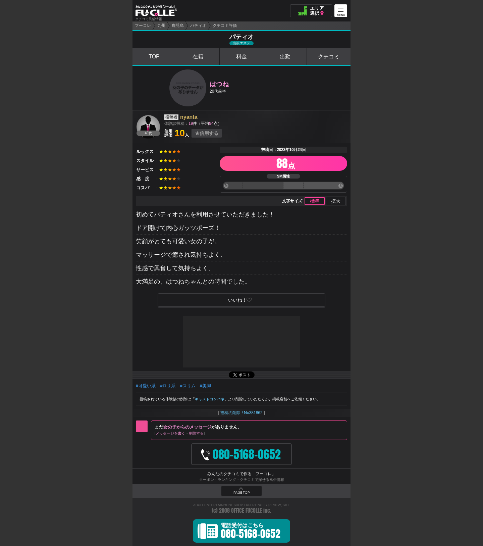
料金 (241, 56)
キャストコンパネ (209, 399)
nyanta (189, 117)
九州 (161, 25)
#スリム (187, 385)
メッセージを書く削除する (180, 433)
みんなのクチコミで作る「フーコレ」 (241, 473)
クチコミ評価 (225, 25)
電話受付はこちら (250, 532)
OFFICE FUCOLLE (246, 510)
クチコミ (328, 56)
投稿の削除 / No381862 (241, 412)
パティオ (198, 25)
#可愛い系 (146, 385)
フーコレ (143, 25)
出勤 (285, 56)
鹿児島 (178, 25)
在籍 (198, 56)
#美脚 (205, 385)
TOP (154, 56)
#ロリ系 (167, 385)
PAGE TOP (241, 492)
